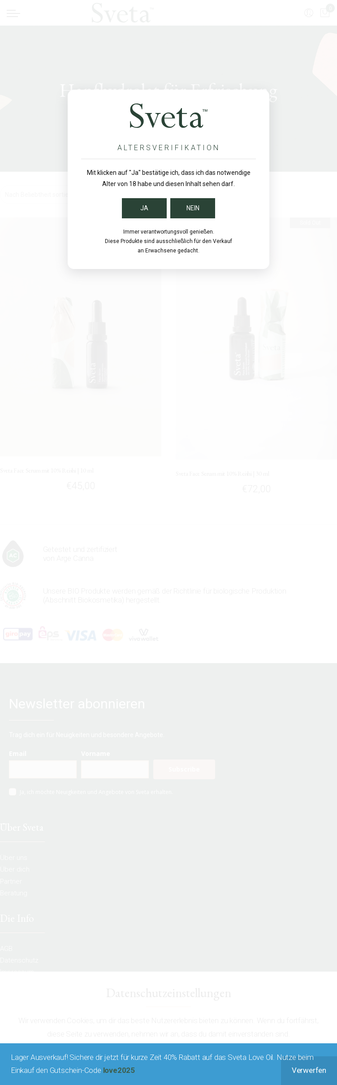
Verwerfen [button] (309, 1070)
